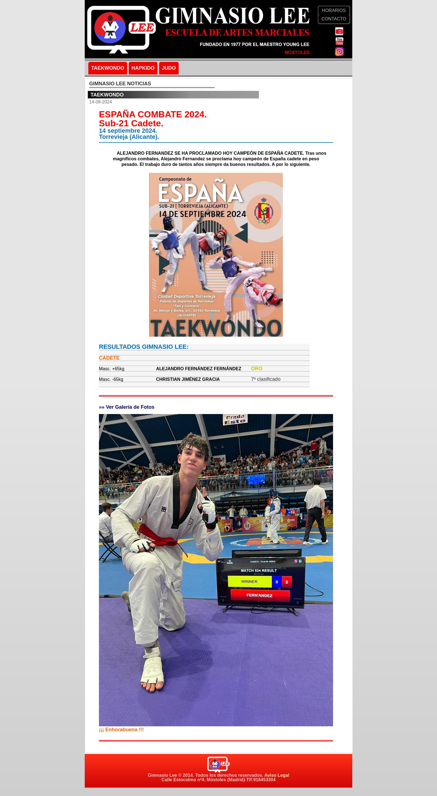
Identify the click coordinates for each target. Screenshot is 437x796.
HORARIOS (334, 10)
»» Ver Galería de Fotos (126, 407)
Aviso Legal (276, 775)
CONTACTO (334, 18)
